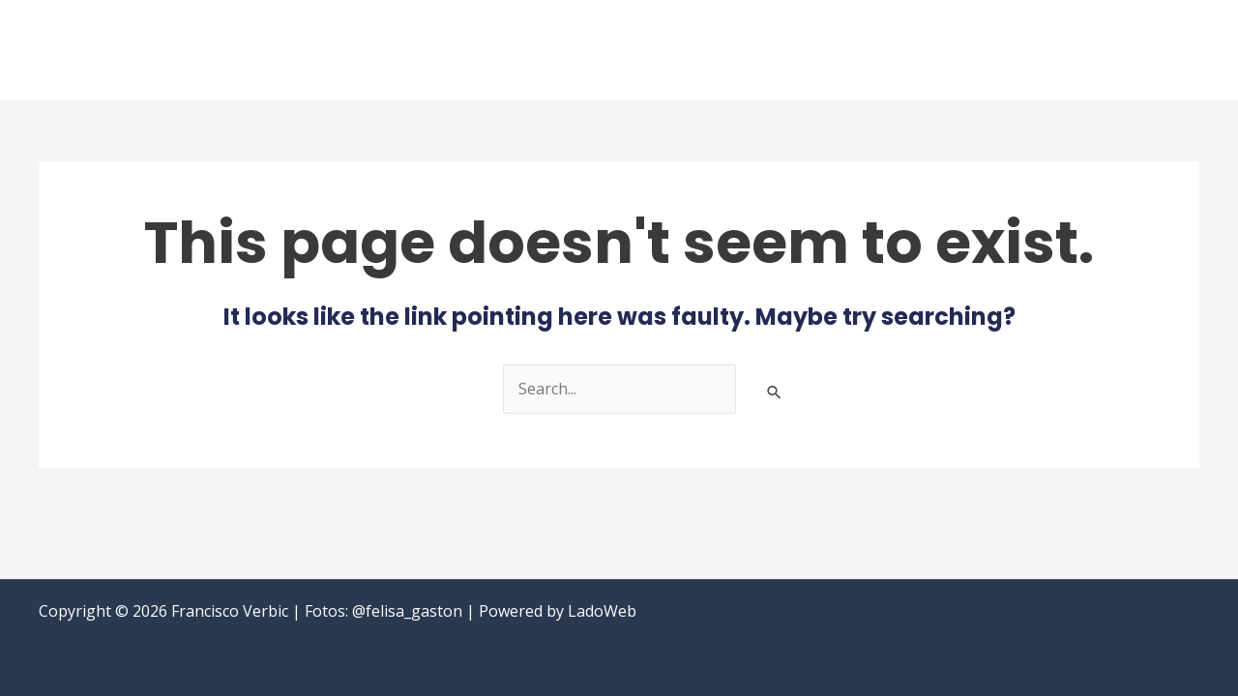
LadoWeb (602, 611)
